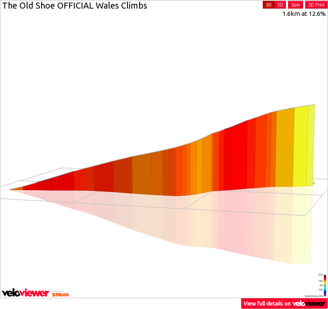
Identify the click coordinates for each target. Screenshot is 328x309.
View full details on (284, 303)
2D (280, 4)
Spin (295, 4)
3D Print (316, 4)
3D (268, 4)
